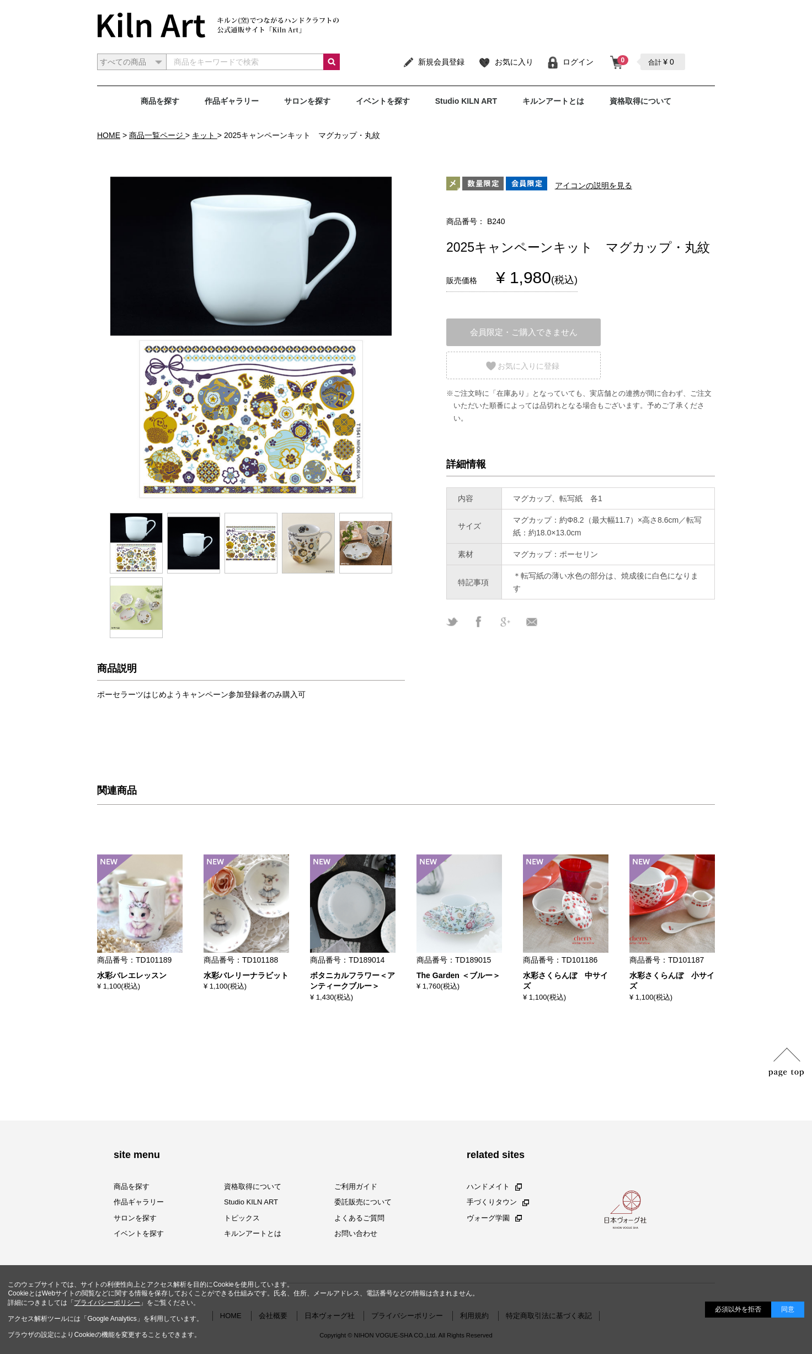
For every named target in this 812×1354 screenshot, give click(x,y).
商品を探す (160, 101)
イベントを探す (383, 101)
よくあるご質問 (359, 1217)
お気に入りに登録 (528, 366)
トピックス (242, 1217)
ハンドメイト (494, 1186)
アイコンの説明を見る (593, 185)
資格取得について (640, 101)
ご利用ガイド (355, 1186)
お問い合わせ (355, 1233)
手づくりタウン (498, 1202)
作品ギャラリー (232, 101)
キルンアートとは (553, 101)
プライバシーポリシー (107, 1303)
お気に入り (505, 61)
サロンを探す (307, 101)
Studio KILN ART (466, 101)
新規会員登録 (433, 61)
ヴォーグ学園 (494, 1217)
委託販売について (363, 1202)
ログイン (570, 61)
